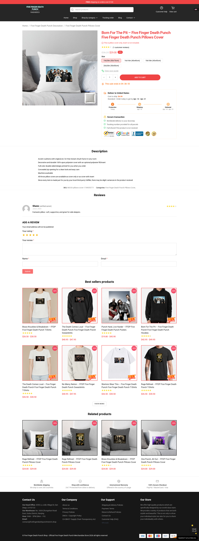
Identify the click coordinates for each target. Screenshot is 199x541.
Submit (27, 271)
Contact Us (106, 516)
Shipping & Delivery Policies (112, 505)
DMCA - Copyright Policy (71, 516)
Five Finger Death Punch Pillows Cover (83, 26)
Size (103, 56)
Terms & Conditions (70, 509)
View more (99, 404)
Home (25, 26)
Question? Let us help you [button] (187, 538)
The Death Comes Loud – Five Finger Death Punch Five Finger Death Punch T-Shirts (39, 387)
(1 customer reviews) (121, 47)
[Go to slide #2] (66, 111)
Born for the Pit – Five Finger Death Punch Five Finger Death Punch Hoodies (157, 330)
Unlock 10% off (194, 530)
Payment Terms (108, 509)
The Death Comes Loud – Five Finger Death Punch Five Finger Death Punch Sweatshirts (79, 330)
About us (66, 505)
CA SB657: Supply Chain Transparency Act (79, 519)
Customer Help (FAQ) (110, 519)
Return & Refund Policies (111, 512)
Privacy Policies (68, 512)
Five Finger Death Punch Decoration (47, 26)
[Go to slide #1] (53, 111)
